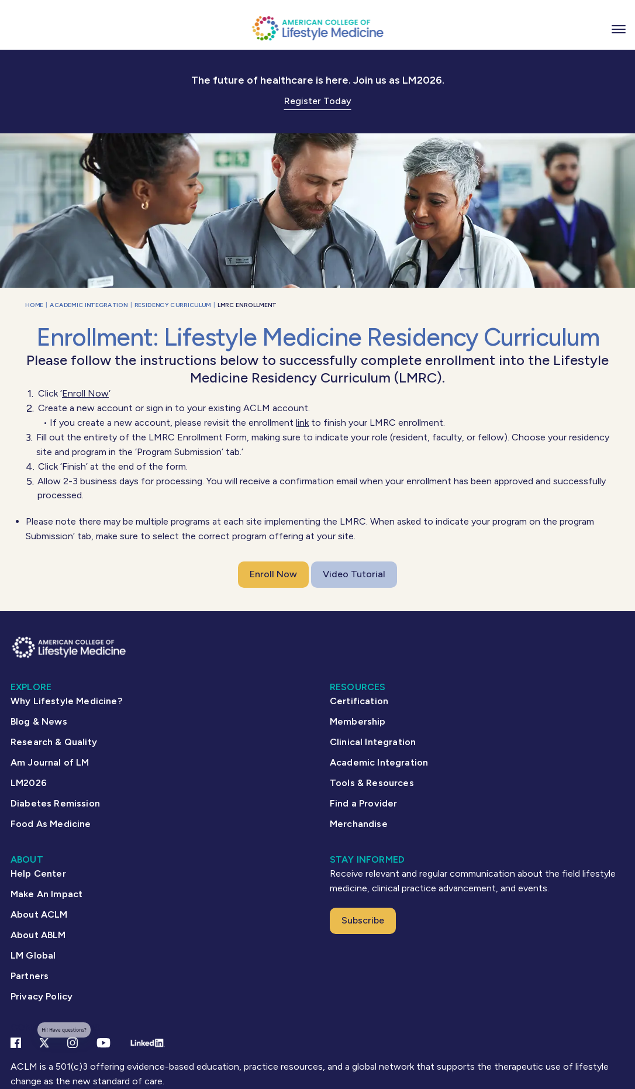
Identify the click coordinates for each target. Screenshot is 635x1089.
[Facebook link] (16, 1043)
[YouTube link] (103, 1042)
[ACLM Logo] (317, 27)
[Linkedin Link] (147, 1042)
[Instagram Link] (72, 1043)
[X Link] (44, 1042)
